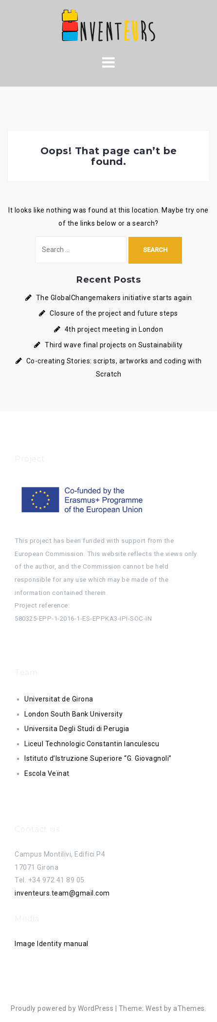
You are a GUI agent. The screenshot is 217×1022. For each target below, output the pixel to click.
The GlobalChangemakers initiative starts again (114, 298)
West (153, 1008)
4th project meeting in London (114, 329)
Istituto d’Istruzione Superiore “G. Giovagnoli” (98, 758)
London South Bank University (73, 714)
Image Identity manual (52, 944)
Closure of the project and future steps (114, 313)
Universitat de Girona (58, 699)
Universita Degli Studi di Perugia (76, 729)
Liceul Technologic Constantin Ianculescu (91, 744)
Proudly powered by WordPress (62, 1008)
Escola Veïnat (47, 773)
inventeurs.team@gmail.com (62, 893)
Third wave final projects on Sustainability (114, 345)
